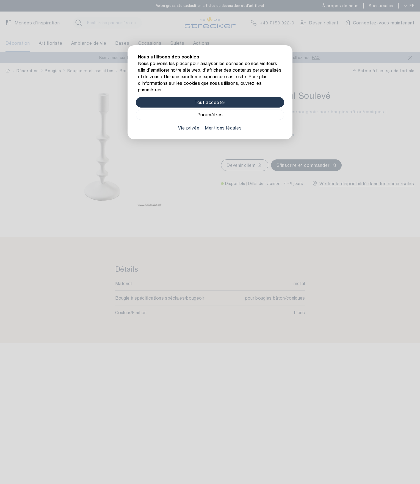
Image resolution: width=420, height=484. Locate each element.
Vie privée (188, 127)
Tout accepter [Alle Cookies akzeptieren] (210, 102)
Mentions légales (223, 127)
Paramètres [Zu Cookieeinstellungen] (210, 114)
